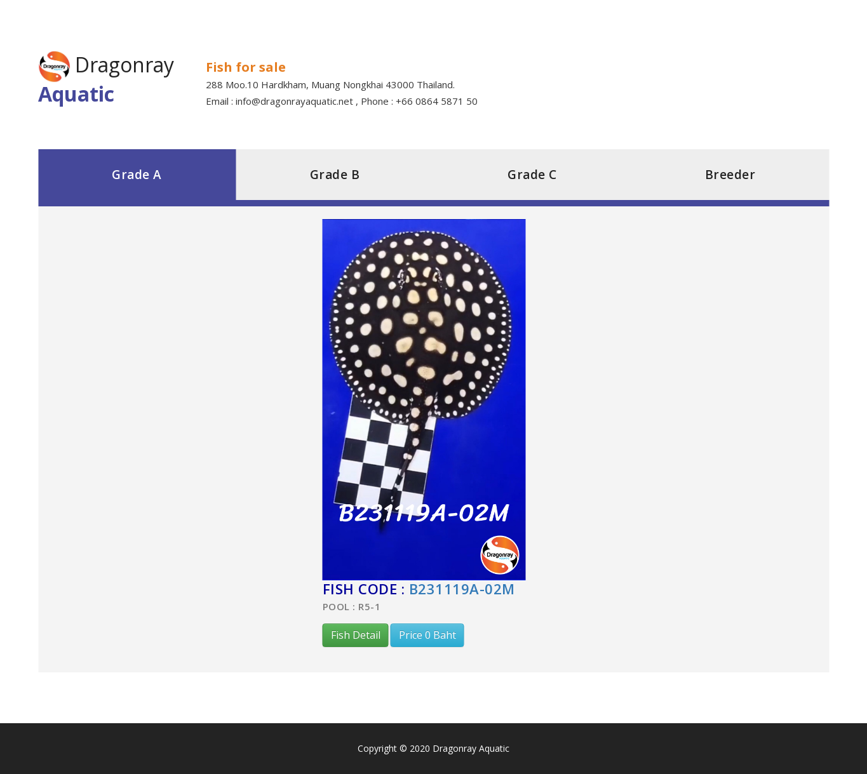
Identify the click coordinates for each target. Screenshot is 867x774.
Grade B (335, 174)
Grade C (532, 174)
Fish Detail (355, 635)
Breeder (730, 174)
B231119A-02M (462, 588)
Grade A (137, 174)
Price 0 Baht (427, 635)
